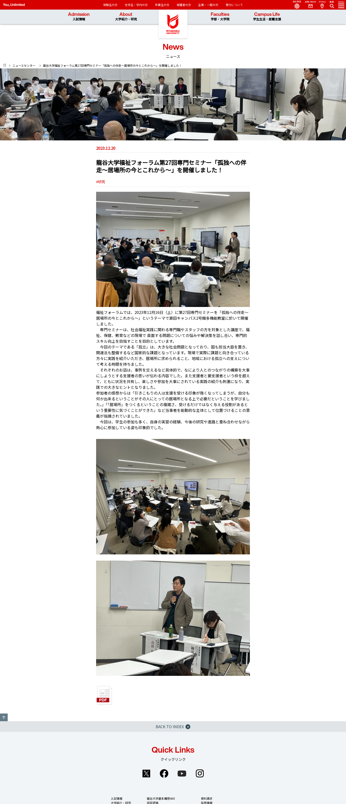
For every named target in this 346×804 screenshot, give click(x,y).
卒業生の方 (162, 5)
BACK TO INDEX (173, 726)
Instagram (199, 773)
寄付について (234, 5)
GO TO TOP (4, 717)
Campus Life (267, 16)
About (126, 16)
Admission (79, 16)
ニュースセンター (23, 65)
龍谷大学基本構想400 (161, 798)
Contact (308, 5)
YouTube (182, 773)
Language (295, 5)
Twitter (146, 773)
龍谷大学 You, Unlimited (173, 24)
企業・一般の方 (208, 5)
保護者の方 (184, 5)
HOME (4, 65)
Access (322, 5)
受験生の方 (110, 5)
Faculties (220, 16)
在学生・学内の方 (136, 5)
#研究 (100, 181)
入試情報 (116, 798)
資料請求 (206, 798)
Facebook (164, 773)
